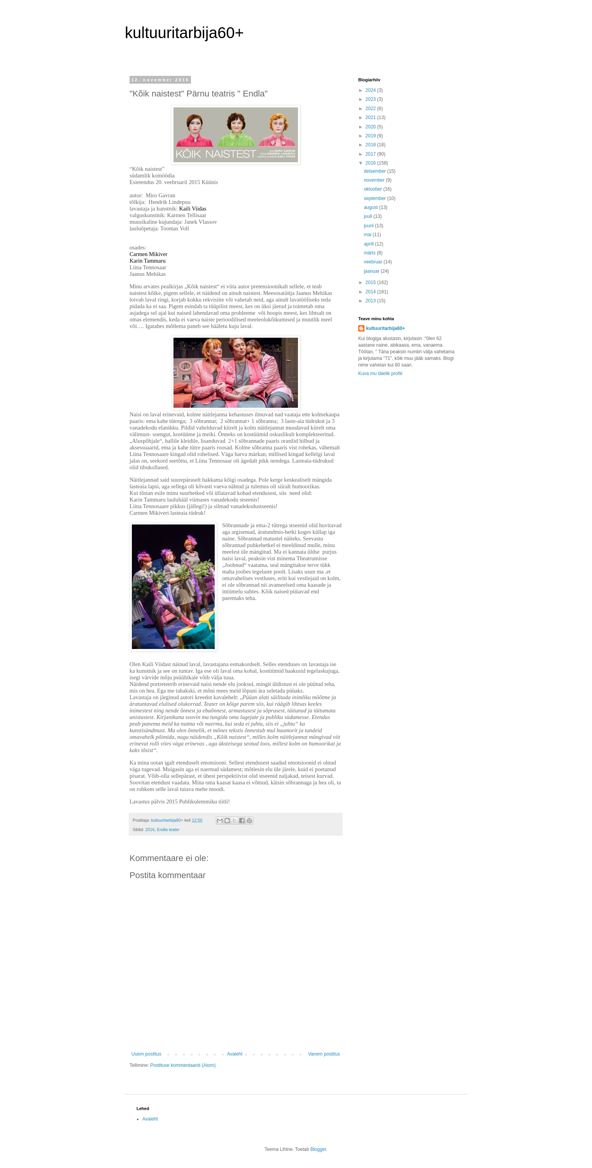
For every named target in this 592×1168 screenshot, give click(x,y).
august (371, 207)
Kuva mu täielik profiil (380, 373)
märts (370, 253)
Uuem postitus (146, 1054)
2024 (371, 90)
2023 (371, 99)
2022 (371, 108)
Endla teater (168, 829)
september (375, 198)
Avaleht (235, 1054)
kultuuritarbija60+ (184, 32)
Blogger (318, 1149)
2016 (149, 829)
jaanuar (372, 271)
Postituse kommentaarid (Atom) (182, 1065)
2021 (371, 117)
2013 (371, 300)
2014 (371, 292)
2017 (371, 154)
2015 (371, 282)
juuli (368, 216)
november (375, 180)
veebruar (374, 262)
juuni (369, 225)
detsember (375, 171)
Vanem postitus (324, 1054)
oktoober (373, 189)
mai (368, 234)
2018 (371, 144)
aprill (369, 244)
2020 (371, 127)
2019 (371, 136)
